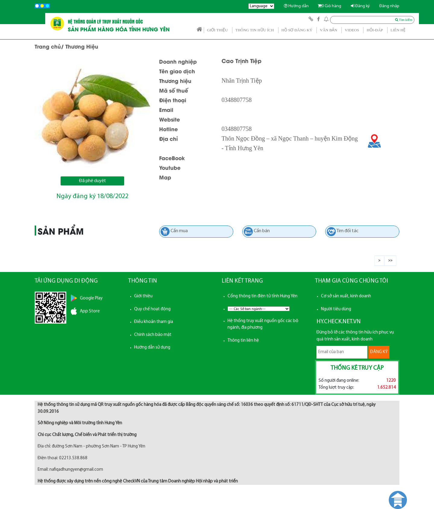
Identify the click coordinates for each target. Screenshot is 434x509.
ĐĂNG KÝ (379, 352)
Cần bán (262, 231)
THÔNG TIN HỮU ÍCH (254, 30)
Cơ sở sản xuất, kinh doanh (346, 296)
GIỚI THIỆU (217, 30)
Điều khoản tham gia (153, 322)
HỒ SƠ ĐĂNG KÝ (297, 30)
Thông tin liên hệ (243, 340)
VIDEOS (352, 30)
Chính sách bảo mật (152, 335)
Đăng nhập (389, 6)
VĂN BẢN (328, 30)
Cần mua (179, 231)
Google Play (91, 298)
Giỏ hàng (329, 6)
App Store (90, 311)
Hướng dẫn (296, 6)
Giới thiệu (143, 296)
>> (390, 260)
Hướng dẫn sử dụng (152, 347)
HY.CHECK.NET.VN (338, 322)
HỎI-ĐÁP (374, 30)
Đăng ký (360, 6)
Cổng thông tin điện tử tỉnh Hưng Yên (262, 296)
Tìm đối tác (347, 231)
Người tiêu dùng (336, 309)
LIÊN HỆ (398, 30)
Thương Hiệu (81, 46)
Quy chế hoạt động (152, 309)
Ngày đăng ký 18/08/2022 (92, 196)
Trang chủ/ (49, 46)
